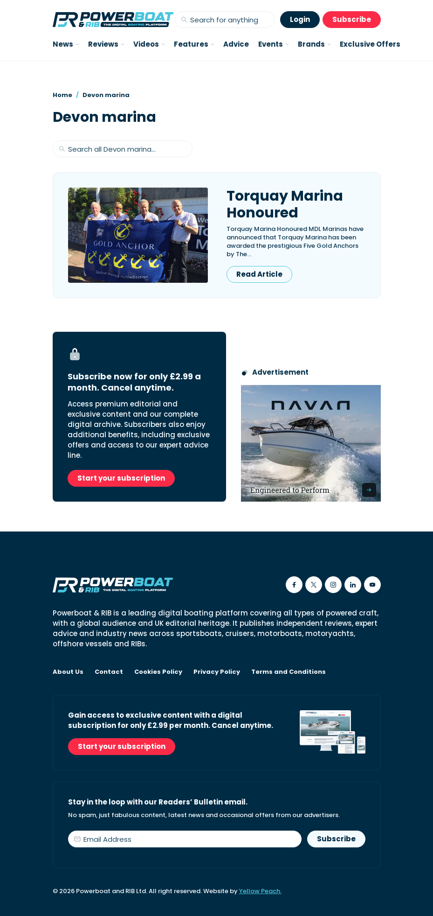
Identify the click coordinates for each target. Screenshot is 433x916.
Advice (236, 44)
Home (62, 95)
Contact (109, 672)
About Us (68, 672)
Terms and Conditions (288, 672)
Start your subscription (121, 478)
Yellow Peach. (260, 891)
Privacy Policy (216, 672)
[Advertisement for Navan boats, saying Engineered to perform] (311, 443)
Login (300, 19)
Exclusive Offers (370, 44)
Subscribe (351, 19)
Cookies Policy (158, 672)
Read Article (259, 274)
